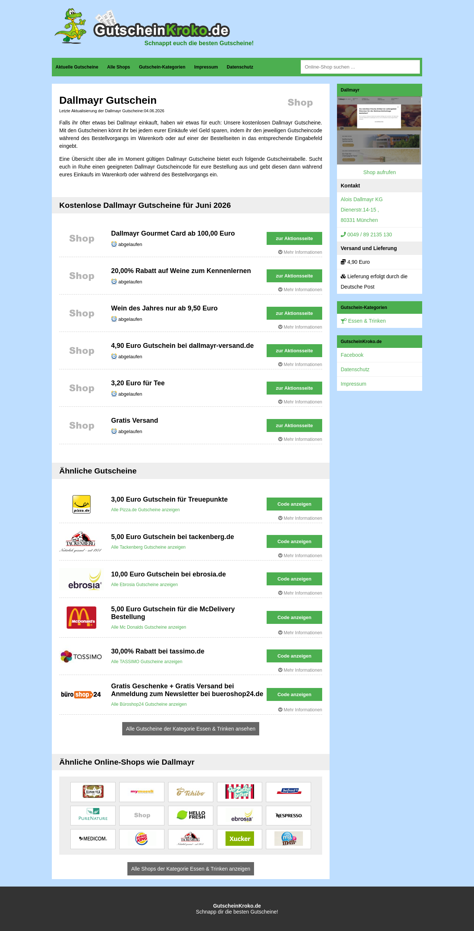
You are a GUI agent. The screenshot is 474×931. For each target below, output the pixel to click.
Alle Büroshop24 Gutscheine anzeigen (149, 704)
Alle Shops (118, 67)
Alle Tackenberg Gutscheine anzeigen (148, 547)
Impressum (206, 67)
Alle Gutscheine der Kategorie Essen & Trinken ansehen (190, 729)
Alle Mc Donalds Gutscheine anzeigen (148, 627)
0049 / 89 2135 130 (366, 234)
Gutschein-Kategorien (162, 67)
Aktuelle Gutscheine (77, 67)
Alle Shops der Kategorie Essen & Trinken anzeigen (190, 869)
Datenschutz (240, 67)
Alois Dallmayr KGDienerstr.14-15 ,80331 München (362, 209)
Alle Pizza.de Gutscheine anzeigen (145, 509)
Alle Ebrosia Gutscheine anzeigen (144, 584)
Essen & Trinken (363, 321)
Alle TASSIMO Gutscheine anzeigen (146, 661)
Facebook (352, 355)
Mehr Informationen (300, 252)
